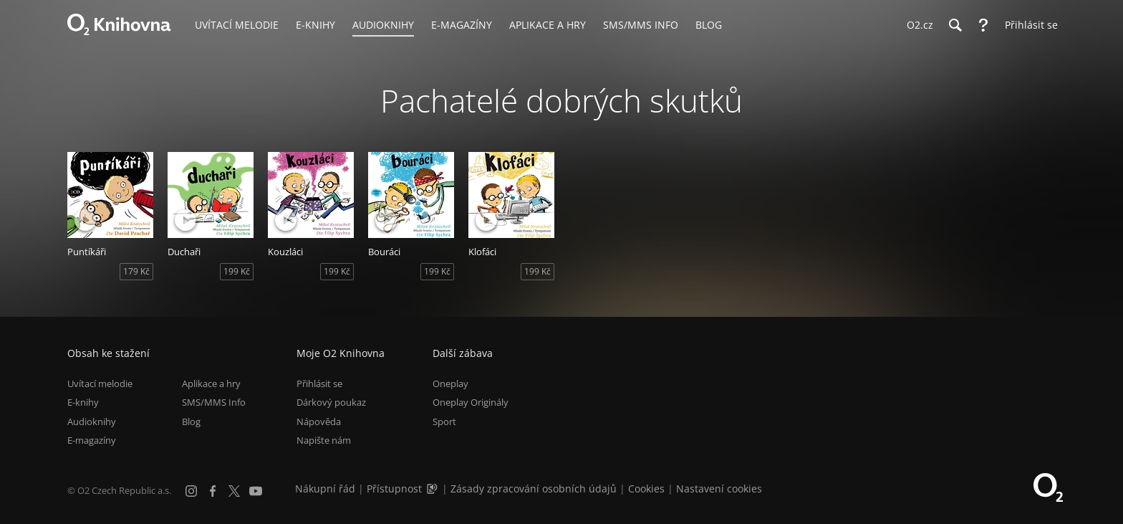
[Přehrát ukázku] (85, 220)
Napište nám (324, 440)
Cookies (646, 488)
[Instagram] (191, 491)
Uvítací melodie (99, 383)
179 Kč (136, 271)
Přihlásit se (319, 383)
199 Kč (236, 271)
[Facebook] (212, 491)
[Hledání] (954, 25)
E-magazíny (91, 440)
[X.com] (234, 491)
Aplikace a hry (211, 383)
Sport (444, 421)
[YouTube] (255, 491)
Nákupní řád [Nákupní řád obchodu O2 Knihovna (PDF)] (325, 488)
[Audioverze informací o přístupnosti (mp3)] (433, 488)
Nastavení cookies (719, 488)
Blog (191, 421)
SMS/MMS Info (214, 402)
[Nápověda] (983, 25)
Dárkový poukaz (331, 402)
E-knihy (83, 402)
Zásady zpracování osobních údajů (533, 488)
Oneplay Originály (471, 402)
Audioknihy (91, 421)
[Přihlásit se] (1028, 25)
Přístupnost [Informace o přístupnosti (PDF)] (394, 488)
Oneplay (450, 383)
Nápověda (319, 421)
